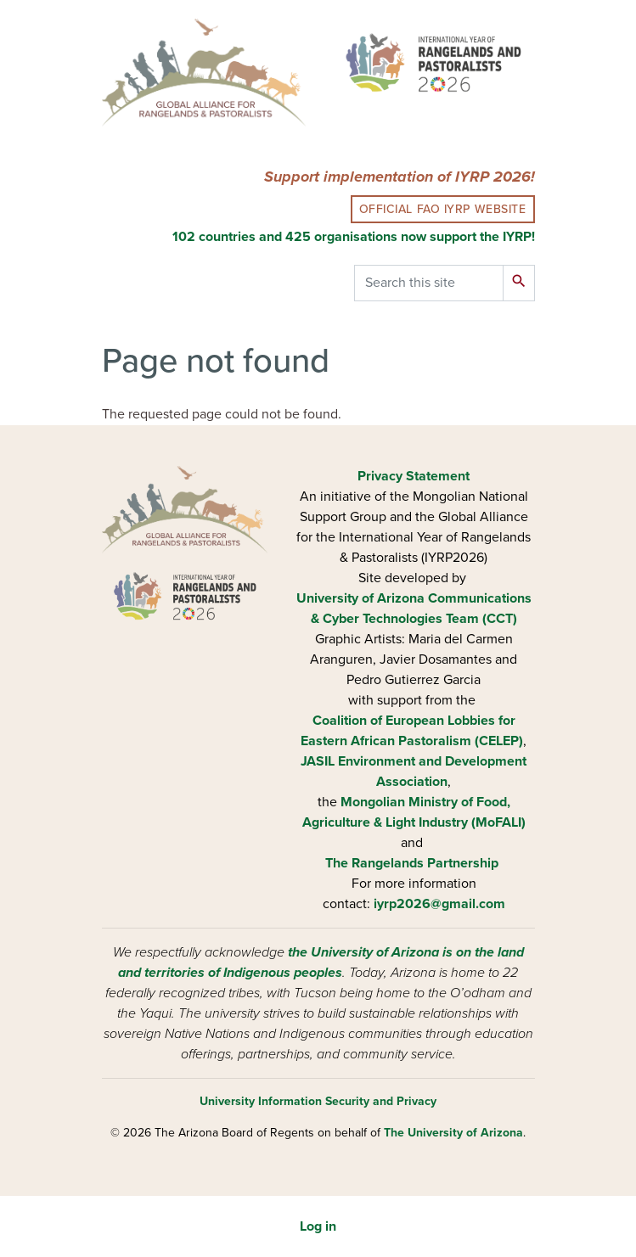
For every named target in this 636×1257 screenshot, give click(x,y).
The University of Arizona (453, 1132)
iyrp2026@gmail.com (439, 903)
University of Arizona (360, 598)
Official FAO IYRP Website (442, 209)
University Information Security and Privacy (318, 1101)
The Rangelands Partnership (411, 863)
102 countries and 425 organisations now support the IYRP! (353, 236)
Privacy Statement (413, 476)
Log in (318, 1226)
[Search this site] (429, 283)
